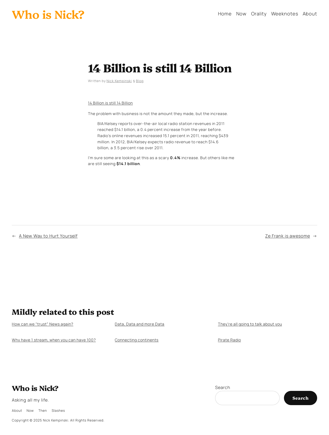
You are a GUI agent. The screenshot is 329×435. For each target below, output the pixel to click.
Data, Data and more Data (139, 324)
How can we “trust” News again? (42, 324)
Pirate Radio (229, 340)
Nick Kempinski (119, 81)
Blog (140, 81)
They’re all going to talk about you (250, 324)
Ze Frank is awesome (287, 236)
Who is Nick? (48, 14)
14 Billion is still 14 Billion (110, 103)
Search (222, 387)
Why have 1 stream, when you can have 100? (54, 340)
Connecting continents (136, 340)
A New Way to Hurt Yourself (48, 236)
